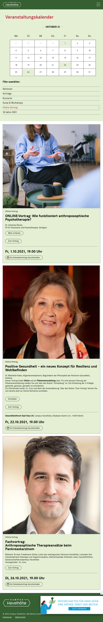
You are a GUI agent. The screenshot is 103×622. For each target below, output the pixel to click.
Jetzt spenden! (79, 608)
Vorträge (7, 93)
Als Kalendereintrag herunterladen (25, 257)
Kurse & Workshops (13, 102)
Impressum (7, 617)
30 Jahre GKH (10, 112)
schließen (101, 593)
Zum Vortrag (13, 241)
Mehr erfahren (14, 233)
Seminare (7, 88)
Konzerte (7, 98)
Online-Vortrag (10, 107)
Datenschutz (20, 617)
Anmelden (12, 399)
